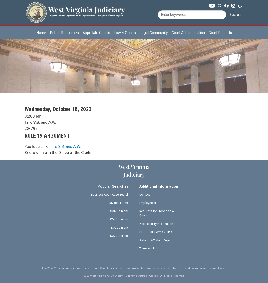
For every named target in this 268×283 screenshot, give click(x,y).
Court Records (220, 32)
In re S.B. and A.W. (65, 146)
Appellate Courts (96, 32)
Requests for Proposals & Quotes (156, 213)
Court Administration (188, 32)
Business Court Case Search (110, 194)
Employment (147, 203)
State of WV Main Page (154, 240)
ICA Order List (119, 236)
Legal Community (154, 32)
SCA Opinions (119, 211)
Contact (144, 194)
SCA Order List (119, 219)
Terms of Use (148, 248)
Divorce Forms (119, 203)
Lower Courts (125, 32)
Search (235, 14)
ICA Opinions (120, 227)
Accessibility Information (156, 224)
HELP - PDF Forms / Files (155, 232)
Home (41, 32)
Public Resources (64, 32)
